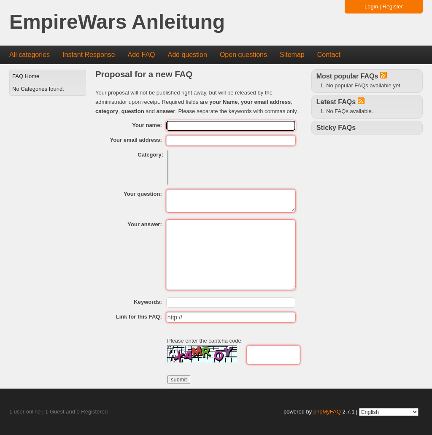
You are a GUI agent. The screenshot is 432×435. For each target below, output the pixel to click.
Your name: (147, 125)
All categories (29, 54)
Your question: (143, 194)
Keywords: (148, 302)
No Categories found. (38, 89)
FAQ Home (25, 76)
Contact (328, 54)
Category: (150, 154)
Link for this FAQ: (139, 316)
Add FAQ (141, 54)
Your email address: (136, 140)
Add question (187, 54)
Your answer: (144, 224)
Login (371, 6)
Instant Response (88, 54)
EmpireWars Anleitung (117, 22)
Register (393, 6)
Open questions (243, 54)
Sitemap (292, 54)
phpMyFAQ (327, 411)
